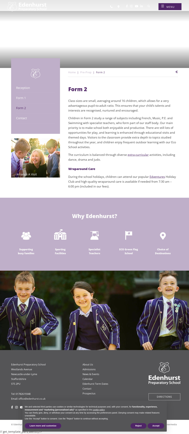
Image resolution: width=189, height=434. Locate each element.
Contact (87, 388)
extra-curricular (138, 155)
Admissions (89, 369)
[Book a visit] (119, 8)
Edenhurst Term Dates (95, 383)
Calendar (88, 379)
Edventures (157, 177)
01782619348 (23, 394)
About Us (88, 364)
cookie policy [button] (99, 410)
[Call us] (112, 8)
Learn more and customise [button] (43, 426)
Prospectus (89, 393)
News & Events (91, 374)
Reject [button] (138, 426)
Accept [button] (156, 426)
